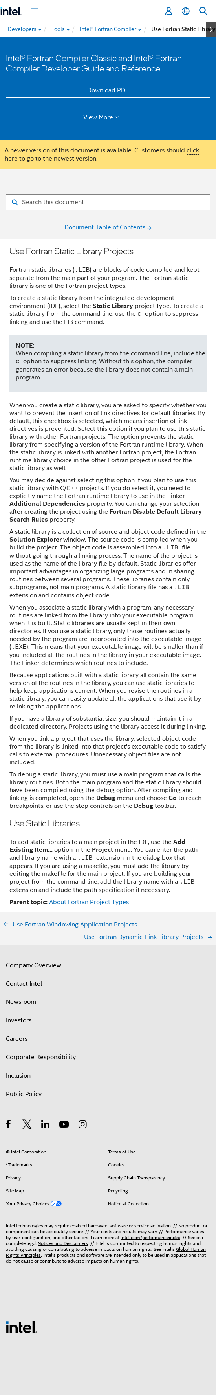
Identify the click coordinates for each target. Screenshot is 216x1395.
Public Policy (24, 1094)
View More (102, 117)
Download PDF (108, 90)
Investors (18, 1020)
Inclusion (18, 1076)
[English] (186, 11)
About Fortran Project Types (89, 902)
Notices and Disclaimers (63, 1243)
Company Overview (33, 965)
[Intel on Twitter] (27, 1126)
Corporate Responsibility (41, 1057)
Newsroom (21, 1002)
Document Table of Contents (104, 227)
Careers (16, 1039)
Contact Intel (24, 984)
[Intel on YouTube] (65, 1126)
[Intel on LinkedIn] (46, 1126)
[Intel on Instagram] (83, 1126)
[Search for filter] (108, 202)
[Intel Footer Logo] (21, 1327)
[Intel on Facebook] (9, 1126)
